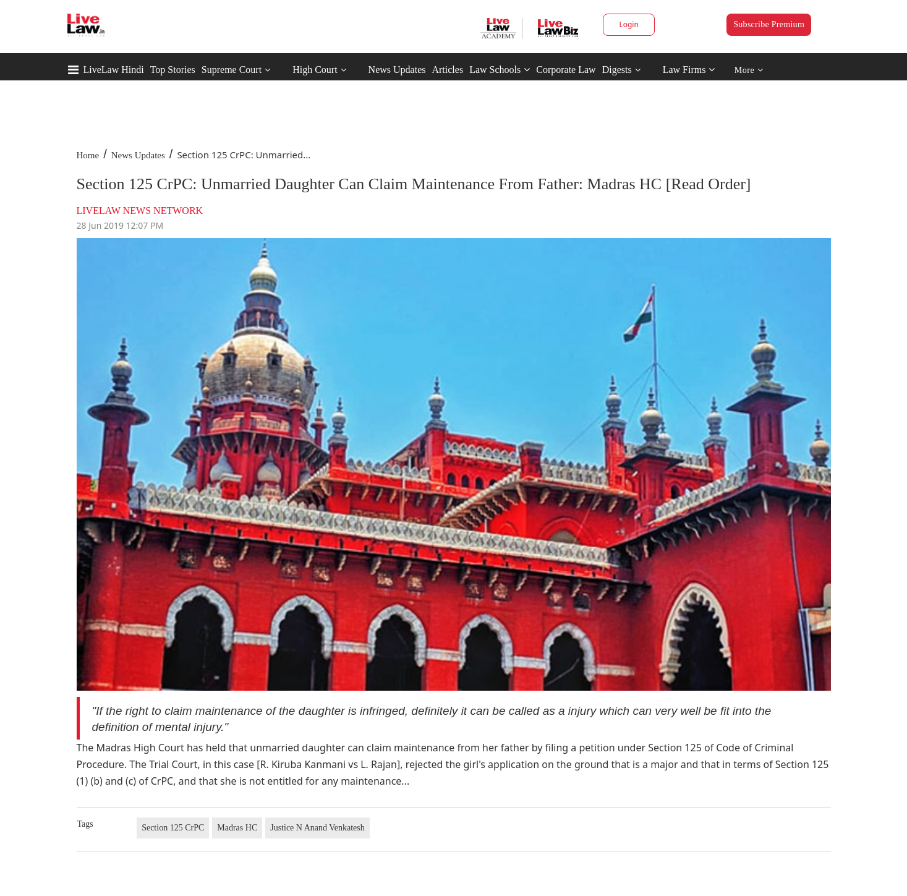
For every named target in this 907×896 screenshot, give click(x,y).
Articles (447, 69)
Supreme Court (232, 69)
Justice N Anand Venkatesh (317, 827)
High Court (314, 69)
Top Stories (172, 69)
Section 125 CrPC (173, 827)
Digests (617, 69)
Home (88, 155)
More (749, 70)
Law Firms (689, 69)
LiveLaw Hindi (113, 69)
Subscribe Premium (768, 24)
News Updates (397, 69)
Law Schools (499, 69)
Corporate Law (565, 69)
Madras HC (237, 827)
